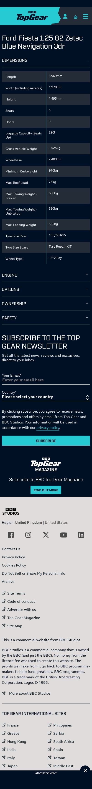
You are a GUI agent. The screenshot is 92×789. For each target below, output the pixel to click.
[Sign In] (65, 16)
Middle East (63, 766)
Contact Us (11, 549)
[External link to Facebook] (10, 535)
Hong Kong (16, 741)
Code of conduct (21, 601)
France (13, 725)
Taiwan (59, 758)
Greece (13, 733)
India (11, 749)
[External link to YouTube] (63, 535)
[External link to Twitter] (46, 535)
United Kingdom (28, 522)
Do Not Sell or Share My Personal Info (33, 573)
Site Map (14, 626)
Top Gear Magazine (23, 617)
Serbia (58, 733)
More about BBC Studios (26, 693)
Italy (11, 758)
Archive (8, 581)
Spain (58, 749)
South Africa (63, 741)
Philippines (62, 725)
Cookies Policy (14, 565)
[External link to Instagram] (28, 535)
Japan (12, 766)
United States (56, 522)
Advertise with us (21, 609)
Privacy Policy (13, 557)
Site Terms (16, 593)
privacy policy (47, 427)
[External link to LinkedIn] (81, 535)
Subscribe (46, 440)
